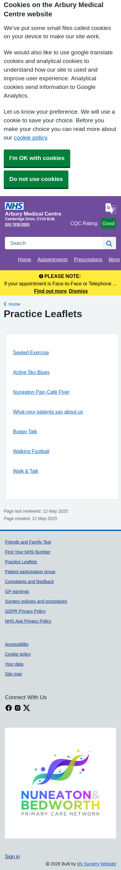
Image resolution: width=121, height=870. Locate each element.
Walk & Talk (25, 471)
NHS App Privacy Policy (28, 621)
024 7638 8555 (17, 224)
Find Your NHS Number (27, 552)
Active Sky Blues (31, 372)
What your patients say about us (48, 411)
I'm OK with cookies (37, 158)
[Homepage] (36, 209)
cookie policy (30, 138)
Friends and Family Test (28, 542)
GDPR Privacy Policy (25, 611)
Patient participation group (30, 571)
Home (24, 259)
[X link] (26, 708)
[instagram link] (17, 708)
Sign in (12, 856)
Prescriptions (88, 259)
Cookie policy (18, 654)
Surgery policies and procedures (36, 601)
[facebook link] (8, 708)
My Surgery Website (96, 864)
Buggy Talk (25, 431)
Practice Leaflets (21, 562)
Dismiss (78, 290)
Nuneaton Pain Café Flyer (41, 391)
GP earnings (17, 591)
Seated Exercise (31, 352)
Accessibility (16, 644)
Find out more (50, 290)
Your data (14, 664)
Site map (13, 674)
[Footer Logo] (60, 783)
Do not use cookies (36, 179)
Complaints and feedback (29, 581)
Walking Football (31, 451)
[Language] (111, 208)
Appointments (52, 259)
